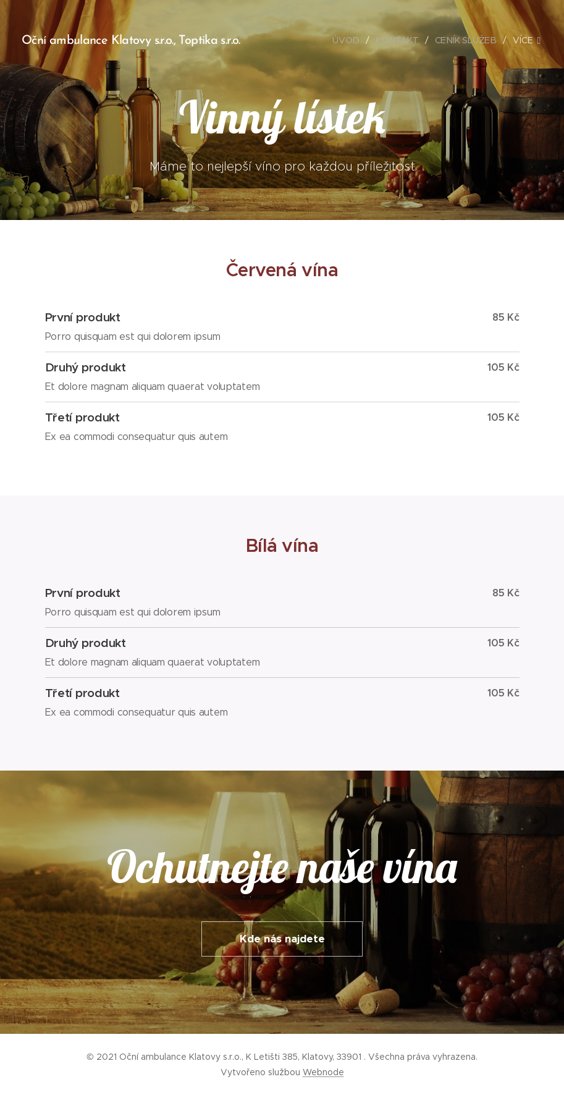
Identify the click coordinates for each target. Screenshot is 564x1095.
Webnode (323, 1072)
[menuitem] (350, 40)
